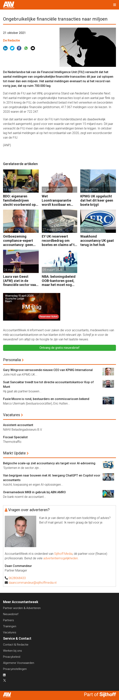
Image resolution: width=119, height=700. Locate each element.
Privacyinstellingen (15, 669)
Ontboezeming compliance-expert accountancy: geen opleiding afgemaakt (19, 240)
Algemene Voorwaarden (18, 663)
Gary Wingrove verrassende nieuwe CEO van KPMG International (48, 370)
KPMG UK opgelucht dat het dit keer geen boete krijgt (96, 200)
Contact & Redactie (15, 644)
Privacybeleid (11, 656)
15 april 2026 (12, 189)
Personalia (12, 360)
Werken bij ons (12, 650)
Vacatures (11, 415)
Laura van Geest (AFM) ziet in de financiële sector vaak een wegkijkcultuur (20, 281)
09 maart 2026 (52, 270)
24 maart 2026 (14, 270)
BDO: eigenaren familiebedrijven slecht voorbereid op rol (19, 200)
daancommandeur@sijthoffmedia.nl (32, 582)
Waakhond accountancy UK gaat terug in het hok (97, 240)
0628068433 (17, 578)
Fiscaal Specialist (15, 437)
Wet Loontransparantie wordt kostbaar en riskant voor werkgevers (56, 200)
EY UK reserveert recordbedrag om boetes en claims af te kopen (59, 240)
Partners (8, 620)
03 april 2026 (12, 229)
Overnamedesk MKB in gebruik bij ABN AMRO (34, 492)
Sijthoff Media (63, 554)
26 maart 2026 (91, 229)
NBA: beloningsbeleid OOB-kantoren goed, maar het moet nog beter (59, 281)
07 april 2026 (89, 189)
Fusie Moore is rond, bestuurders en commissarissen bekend (46, 399)
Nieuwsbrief (10, 614)
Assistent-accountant (18, 425)
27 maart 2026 (52, 229)
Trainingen (9, 626)
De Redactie (11, 40)
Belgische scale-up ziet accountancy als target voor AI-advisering (49, 463)
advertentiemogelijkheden (60, 558)
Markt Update (14, 453)
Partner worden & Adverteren (22, 608)
